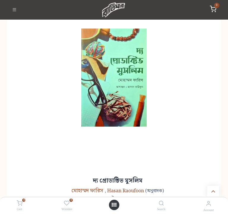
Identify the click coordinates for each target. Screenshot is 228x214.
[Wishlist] (66, 203)
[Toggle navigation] (14, 10)
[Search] (161, 203)
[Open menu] (114, 205)
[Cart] (19, 203)
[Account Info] (208, 203)
